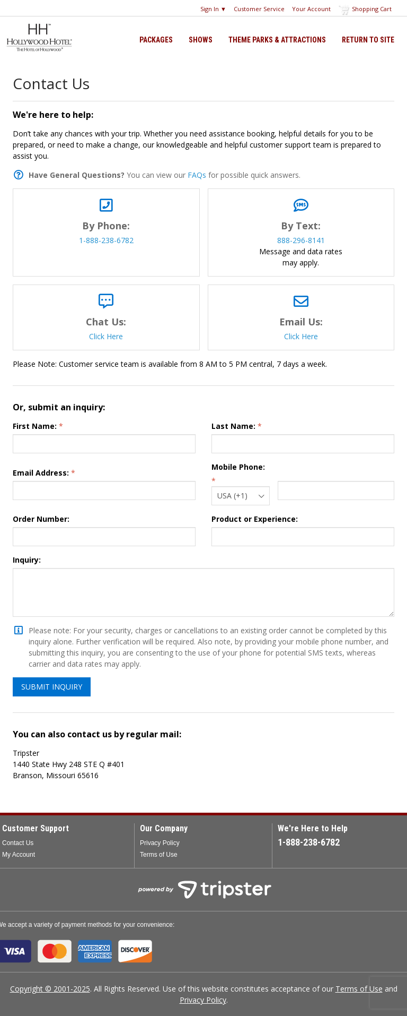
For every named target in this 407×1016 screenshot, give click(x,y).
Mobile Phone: (238, 467)
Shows (201, 40)
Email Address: (41, 473)
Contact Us (17, 843)
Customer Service (259, 9)
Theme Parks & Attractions (277, 40)
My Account (18, 854)
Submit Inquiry (51, 687)
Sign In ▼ (213, 9)
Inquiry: (27, 560)
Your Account (311, 9)
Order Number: (41, 519)
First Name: (35, 426)
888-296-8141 (301, 240)
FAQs (197, 175)
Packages (156, 40)
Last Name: (233, 426)
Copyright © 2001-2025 (50, 989)
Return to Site (368, 40)
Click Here (106, 336)
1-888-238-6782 (106, 240)
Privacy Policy (160, 843)
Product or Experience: (254, 519)
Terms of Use (159, 854)
